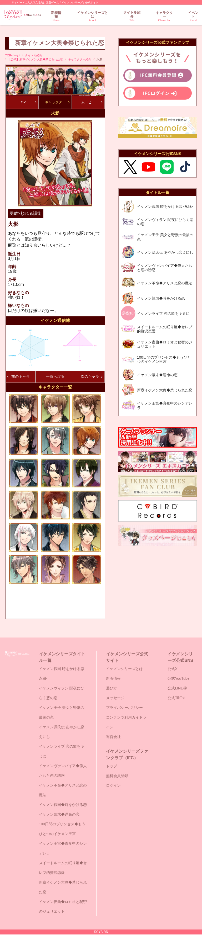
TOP (27, 102)
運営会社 (113, 737)
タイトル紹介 (132, 16)
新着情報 (56, 16)
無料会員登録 (117, 776)
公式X (172, 669)
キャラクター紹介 (79, 59)
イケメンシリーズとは (92, 16)
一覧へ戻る (55, 377)
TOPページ (12, 55)
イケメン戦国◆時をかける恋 (63, 805)
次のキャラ (91, 377)
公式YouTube (178, 679)
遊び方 (111, 689)
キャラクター (164, 16)
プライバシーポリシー (124, 708)
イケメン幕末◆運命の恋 (59, 815)
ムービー (91, 102)
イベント (193, 16)
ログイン (113, 786)
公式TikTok (176, 698)
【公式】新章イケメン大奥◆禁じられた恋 (35, 59)
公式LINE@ (177, 689)
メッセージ (115, 698)
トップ (111, 766)
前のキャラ (18, 377)
